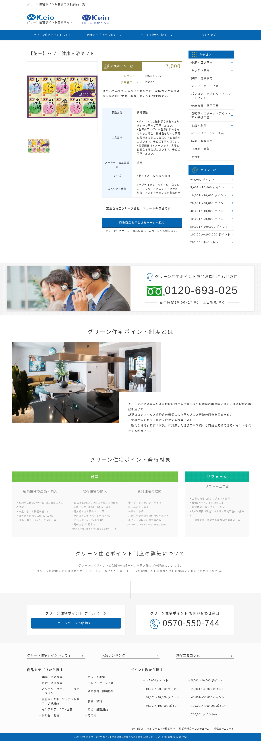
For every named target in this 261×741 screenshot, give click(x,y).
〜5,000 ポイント (202, 179)
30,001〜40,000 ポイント (208, 211)
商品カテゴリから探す (104, 35)
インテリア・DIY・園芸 (207, 133)
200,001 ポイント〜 (204, 242)
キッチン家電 (200, 70)
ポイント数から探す (157, 35)
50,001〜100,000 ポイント (209, 227)
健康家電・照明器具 (205, 106)
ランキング (209, 35)
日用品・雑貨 (200, 149)
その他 (195, 157)
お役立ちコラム (188, 655)
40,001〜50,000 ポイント (208, 219)
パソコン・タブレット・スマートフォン (211, 96)
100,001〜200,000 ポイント (210, 234)
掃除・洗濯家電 (202, 78)
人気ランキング (113, 655)
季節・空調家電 (202, 62)
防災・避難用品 (202, 141)
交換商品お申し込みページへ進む (142, 222)
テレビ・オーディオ (205, 86)
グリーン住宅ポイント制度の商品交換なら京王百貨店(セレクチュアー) (126, 736)
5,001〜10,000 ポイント (207, 187)
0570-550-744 (185, 623)
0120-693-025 (192, 290)
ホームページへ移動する (76, 623)
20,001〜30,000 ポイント (208, 203)
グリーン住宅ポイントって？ (52, 35)
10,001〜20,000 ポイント (208, 195)
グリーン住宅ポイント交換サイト (50, 19)
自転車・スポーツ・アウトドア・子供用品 (211, 115)
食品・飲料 (199, 125)
